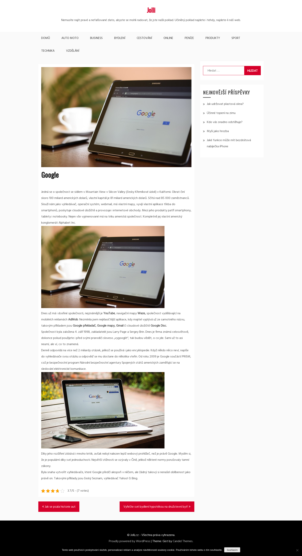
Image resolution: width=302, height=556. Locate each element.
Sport (236, 38)
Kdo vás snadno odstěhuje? (224, 122)
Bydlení (119, 38)
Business (96, 38)
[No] (297, 550)
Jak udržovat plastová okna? (225, 104)
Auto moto (70, 38)
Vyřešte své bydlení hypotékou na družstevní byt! (155, 506)
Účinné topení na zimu (221, 113)
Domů (45, 38)
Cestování (144, 38)
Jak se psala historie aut (60, 506)
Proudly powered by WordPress (129, 541)
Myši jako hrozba (218, 131)
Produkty (213, 38)
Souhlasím (232, 550)
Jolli (151, 9)
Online (168, 38)
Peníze (189, 38)
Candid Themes (183, 541)
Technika (48, 50)
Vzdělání (72, 50)
